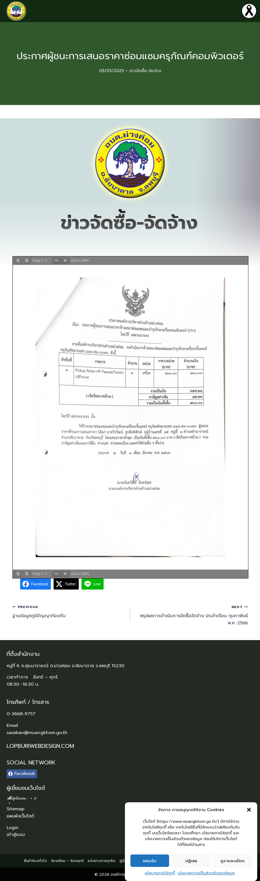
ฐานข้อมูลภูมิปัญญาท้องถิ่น (69, 611)
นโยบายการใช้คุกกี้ (160, 873)
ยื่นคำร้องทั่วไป (35, 860)
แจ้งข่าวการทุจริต (101, 860)
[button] (249, 809)
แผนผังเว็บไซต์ (20, 816)
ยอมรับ (149, 861)
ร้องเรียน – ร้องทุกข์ (67, 860)
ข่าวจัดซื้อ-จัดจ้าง (145, 71)
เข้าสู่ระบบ (16, 834)
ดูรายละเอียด (232, 861)
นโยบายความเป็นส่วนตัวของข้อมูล (206, 873)
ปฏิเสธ (191, 861)
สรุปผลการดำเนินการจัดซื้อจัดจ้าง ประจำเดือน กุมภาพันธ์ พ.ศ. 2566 (191, 614)
